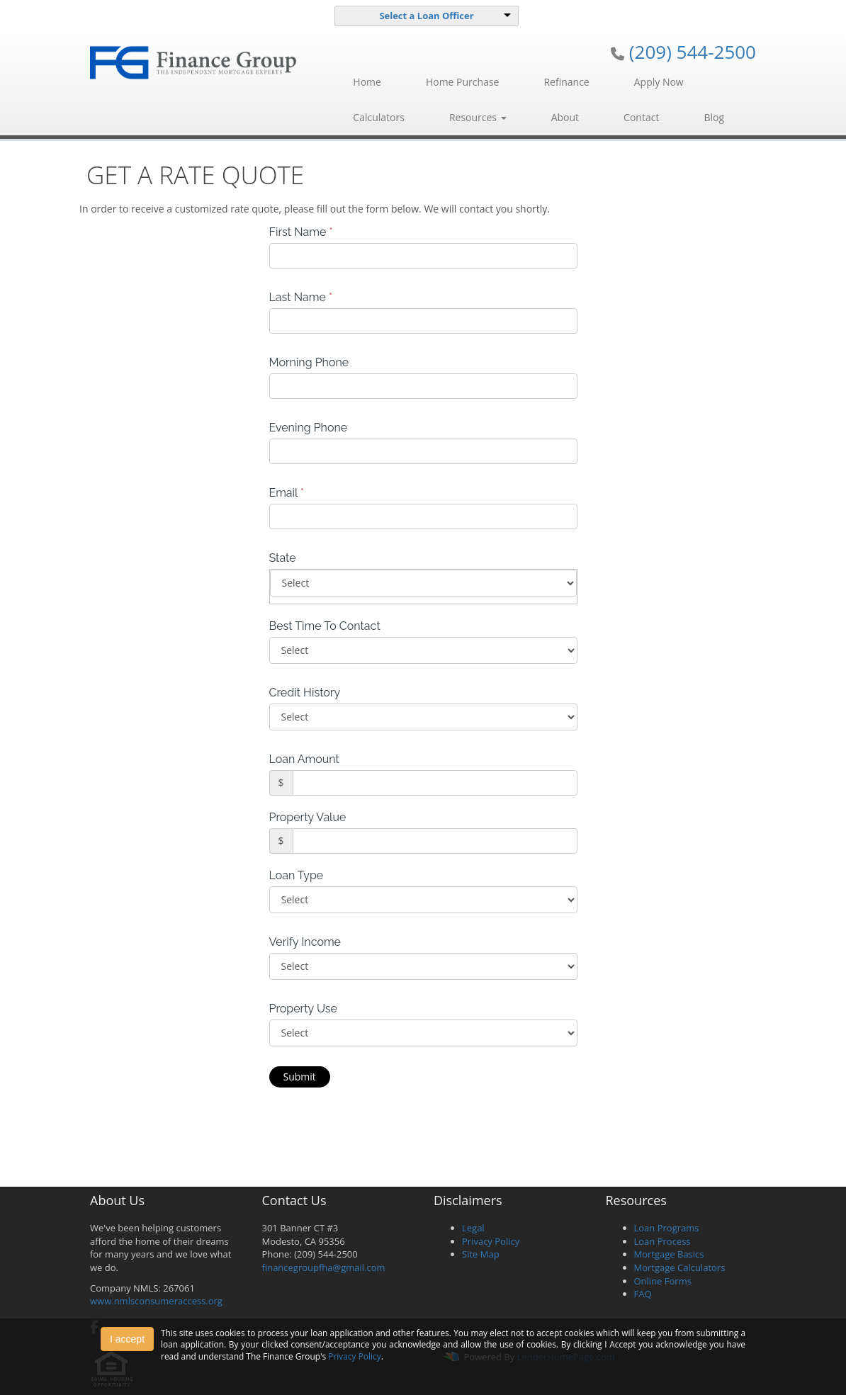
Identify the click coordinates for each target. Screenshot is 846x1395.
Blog (714, 117)
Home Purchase (463, 82)
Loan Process (662, 1241)
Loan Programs (666, 1227)
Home (367, 82)
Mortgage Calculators (680, 1267)
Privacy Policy (490, 1241)
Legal (473, 1227)
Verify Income (305, 942)
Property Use (303, 1008)
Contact (641, 117)
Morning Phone (309, 362)
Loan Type (296, 875)
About (565, 117)
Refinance (566, 82)
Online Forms (663, 1281)
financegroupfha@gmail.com (323, 1267)
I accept (127, 1339)
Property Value (307, 817)
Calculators (379, 117)
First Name (301, 232)
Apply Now (659, 82)
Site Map (481, 1254)
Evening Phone (308, 427)
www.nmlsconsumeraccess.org (156, 1300)
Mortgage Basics (669, 1254)
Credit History (305, 692)
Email (287, 492)
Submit (299, 1076)
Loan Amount (304, 759)
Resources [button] (478, 117)
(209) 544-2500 (692, 51)
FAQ (643, 1293)
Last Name (301, 297)
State (282, 558)
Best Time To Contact (324, 626)
